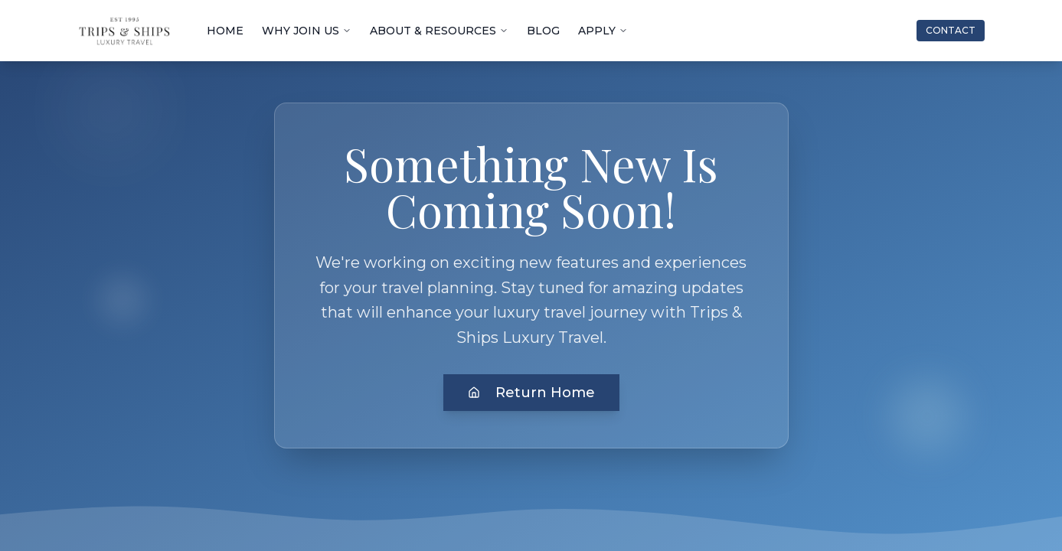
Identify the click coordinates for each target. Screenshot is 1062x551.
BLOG (543, 30)
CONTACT (950, 30)
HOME (225, 30)
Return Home (531, 392)
